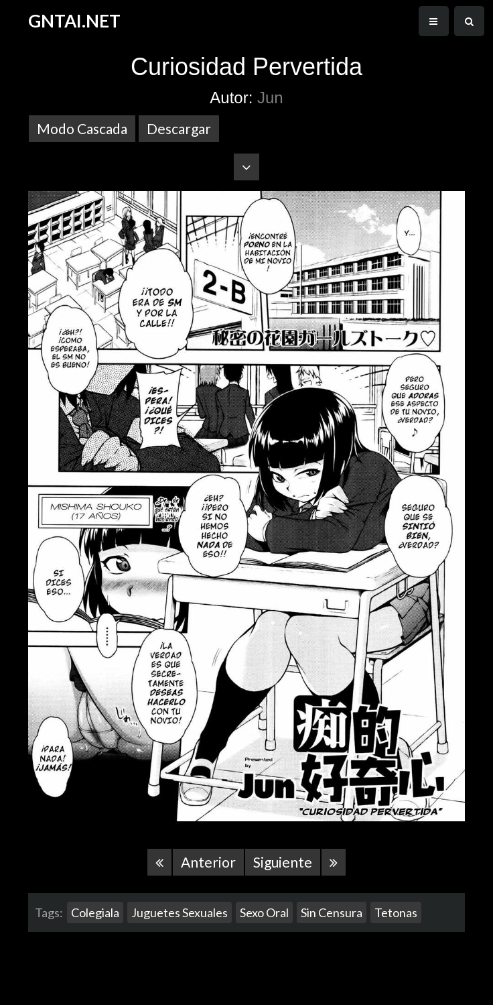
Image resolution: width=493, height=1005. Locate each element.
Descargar (179, 128)
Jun (270, 97)
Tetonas (395, 912)
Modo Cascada (82, 128)
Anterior (208, 861)
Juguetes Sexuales (179, 912)
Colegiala (95, 912)
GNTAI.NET (74, 21)
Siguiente (282, 861)
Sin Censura (331, 912)
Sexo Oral (264, 912)
